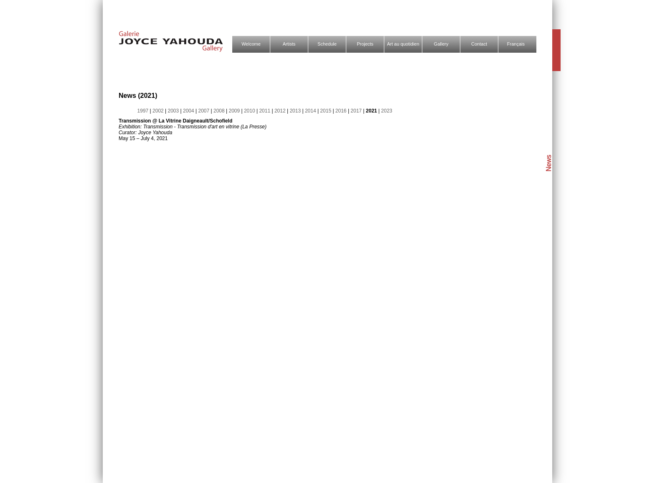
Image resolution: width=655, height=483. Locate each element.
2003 (174, 111)
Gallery (441, 43)
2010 (250, 111)
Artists (289, 43)
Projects (365, 43)
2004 (189, 111)
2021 (372, 111)
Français (516, 43)
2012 (280, 111)
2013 (295, 111)
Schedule (327, 43)
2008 (219, 111)
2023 (386, 111)
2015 (326, 111)
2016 (341, 111)
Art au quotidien (403, 43)
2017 (356, 111)
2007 (204, 111)
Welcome (251, 43)
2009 (234, 111)
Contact (479, 43)
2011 (265, 111)
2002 (158, 111)
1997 (143, 111)
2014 (311, 111)
